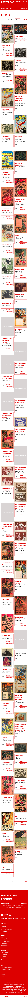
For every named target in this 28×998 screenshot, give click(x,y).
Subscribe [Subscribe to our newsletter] (24, 903)
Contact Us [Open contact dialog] (4, 931)
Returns (3, 974)
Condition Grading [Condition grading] (5, 971)
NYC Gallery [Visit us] (4, 938)
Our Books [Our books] (3, 947)
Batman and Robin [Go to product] (6, 244)
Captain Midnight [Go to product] (19, 652)
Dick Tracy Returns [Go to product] (20, 780)
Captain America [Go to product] (6, 635)
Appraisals (3, 960)
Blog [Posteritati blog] (11, 8)
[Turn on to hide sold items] (2, 996)
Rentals (3, 958)
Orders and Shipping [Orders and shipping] (6, 967)
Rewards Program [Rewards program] (5, 969)
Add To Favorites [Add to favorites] (9, 55)
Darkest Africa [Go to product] (19, 755)
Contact (3, 976)
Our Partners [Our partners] (4, 945)
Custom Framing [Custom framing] (5, 954)
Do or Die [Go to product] (4, 833)
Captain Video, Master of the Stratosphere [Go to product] (18, 697)
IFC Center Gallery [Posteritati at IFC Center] (5, 941)
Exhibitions (4, 943)
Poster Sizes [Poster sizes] (4, 972)
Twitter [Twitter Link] (10, 918)
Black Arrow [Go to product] (18, 329)
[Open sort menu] (17, 19)
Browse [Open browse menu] (3, 8)
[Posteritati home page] (7, 2)
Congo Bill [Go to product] (4, 737)
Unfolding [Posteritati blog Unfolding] (3, 939)
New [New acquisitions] (7, 8)
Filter (25, 996)
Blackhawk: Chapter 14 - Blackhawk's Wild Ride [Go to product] (7, 415)
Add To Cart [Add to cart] (9, 53)
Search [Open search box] (24, 8)
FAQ (2, 965)
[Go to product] (7, 33)
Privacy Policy (19, 986)
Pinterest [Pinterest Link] (22, 918)
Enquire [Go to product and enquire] (21, 108)
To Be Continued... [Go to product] (19, 36)
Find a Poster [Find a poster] (4, 952)
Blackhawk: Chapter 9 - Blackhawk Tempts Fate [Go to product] (7, 526)
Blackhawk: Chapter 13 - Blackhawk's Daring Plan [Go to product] (20, 402)
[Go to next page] (25, 20)
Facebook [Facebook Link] (15, 918)
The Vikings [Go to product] (18, 60)
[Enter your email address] (14, 903)
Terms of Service (9, 986)
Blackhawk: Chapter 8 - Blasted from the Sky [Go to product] (20, 506)
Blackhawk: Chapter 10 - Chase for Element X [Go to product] (7, 340)
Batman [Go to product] (17, 235)
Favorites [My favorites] (18, 2)
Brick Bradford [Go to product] (19, 617)
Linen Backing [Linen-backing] (4, 956)
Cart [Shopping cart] (23, 2)
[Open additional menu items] (26, 2)
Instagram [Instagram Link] (4, 918)
